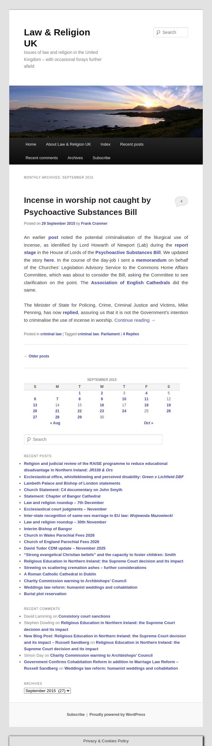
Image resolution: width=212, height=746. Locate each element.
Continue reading (134, 320)
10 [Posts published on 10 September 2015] (124, 399)
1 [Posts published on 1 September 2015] (80, 393)
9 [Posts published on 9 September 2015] (102, 399)
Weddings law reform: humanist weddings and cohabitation (80, 587)
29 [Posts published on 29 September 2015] (80, 417)
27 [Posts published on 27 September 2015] (35, 417)
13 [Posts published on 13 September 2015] (35, 405)
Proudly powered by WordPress (117, 714)
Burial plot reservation (45, 593)
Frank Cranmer (94, 223)
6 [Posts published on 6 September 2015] (35, 399)
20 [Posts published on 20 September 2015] (35, 411)
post (53, 237)
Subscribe (102, 157)
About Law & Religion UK (68, 144)
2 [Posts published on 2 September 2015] (102, 393)
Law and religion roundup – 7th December (64, 502)
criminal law (51, 334)
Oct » (148, 423)
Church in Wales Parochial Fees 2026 (59, 535)
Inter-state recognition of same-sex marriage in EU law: (98, 515)
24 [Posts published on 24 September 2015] (124, 411)
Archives (75, 157)
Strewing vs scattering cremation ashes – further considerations (85, 567)
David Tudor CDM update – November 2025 (65, 548)
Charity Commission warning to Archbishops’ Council (75, 581)
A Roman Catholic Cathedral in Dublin (60, 574)
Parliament (110, 334)
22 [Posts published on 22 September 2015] (80, 411)
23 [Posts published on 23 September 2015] (102, 411)
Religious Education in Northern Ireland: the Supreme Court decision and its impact (103, 561)
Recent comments (42, 157)
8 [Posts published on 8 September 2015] (80, 399)
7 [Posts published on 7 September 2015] (57, 399)
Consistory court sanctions (84, 616)
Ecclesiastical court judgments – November (65, 509)
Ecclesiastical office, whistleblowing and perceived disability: (104, 476)
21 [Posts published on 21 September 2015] (57, 411)
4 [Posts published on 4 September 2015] (146, 393)
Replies (131, 334)
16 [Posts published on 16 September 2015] (102, 405)
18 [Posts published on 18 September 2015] (147, 405)
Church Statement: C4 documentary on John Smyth (73, 489)
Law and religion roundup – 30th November (65, 522)
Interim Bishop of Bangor (48, 528)
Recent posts (132, 144)
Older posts (36, 356)
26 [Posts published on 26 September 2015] (169, 411)
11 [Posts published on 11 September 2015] (147, 399)
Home (31, 144)
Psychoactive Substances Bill (128, 252)
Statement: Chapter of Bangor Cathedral (62, 496)
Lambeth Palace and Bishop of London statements (72, 483)
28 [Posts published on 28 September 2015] (57, 417)
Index (106, 144)
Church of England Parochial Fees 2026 (61, 541)
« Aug (55, 423)
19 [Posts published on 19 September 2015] (169, 405)
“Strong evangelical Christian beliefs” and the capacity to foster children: (100, 554)
